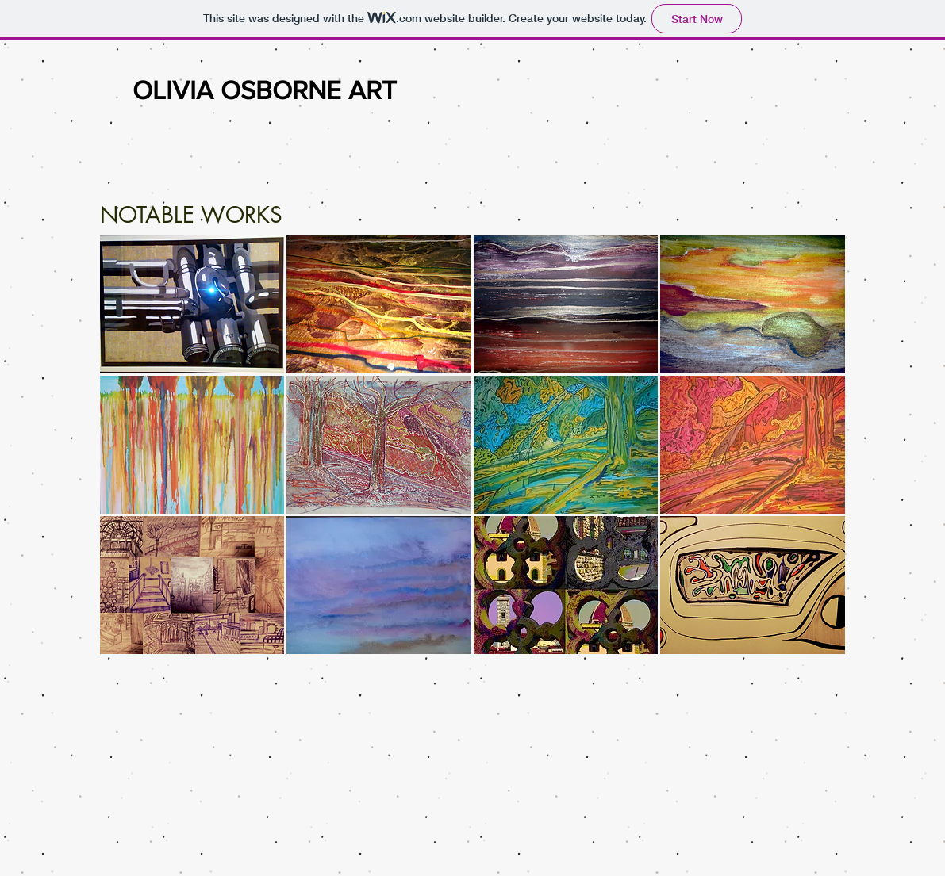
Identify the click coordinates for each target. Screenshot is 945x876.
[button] (192, 304)
